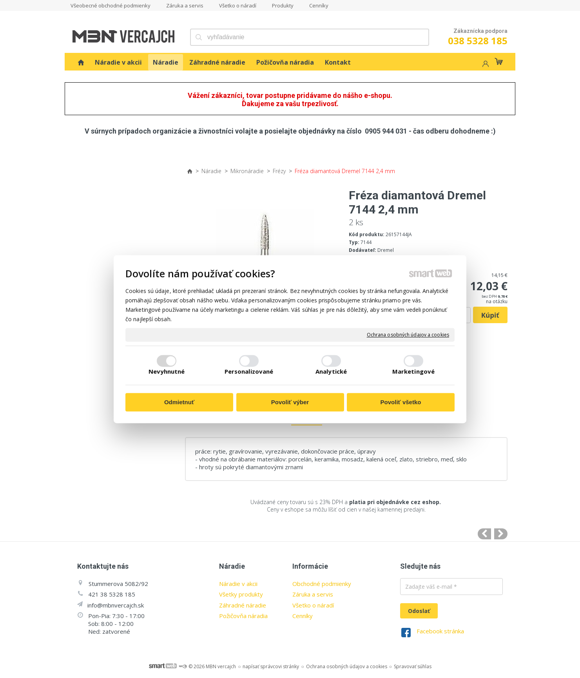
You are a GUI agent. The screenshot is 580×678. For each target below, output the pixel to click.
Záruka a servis (312, 594)
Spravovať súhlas (412, 666)
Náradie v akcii (238, 584)
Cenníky (302, 616)
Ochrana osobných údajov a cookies (408, 335)
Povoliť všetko (401, 402)
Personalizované (249, 371)
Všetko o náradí (313, 605)
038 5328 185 (478, 40)
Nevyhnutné (167, 371)
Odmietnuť (179, 402)
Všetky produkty (241, 594)
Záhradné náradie (242, 605)
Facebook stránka (440, 631)
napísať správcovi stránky (271, 666)
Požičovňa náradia (243, 616)
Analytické (331, 371)
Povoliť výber (290, 402)
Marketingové (413, 371)
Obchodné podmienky (321, 584)
